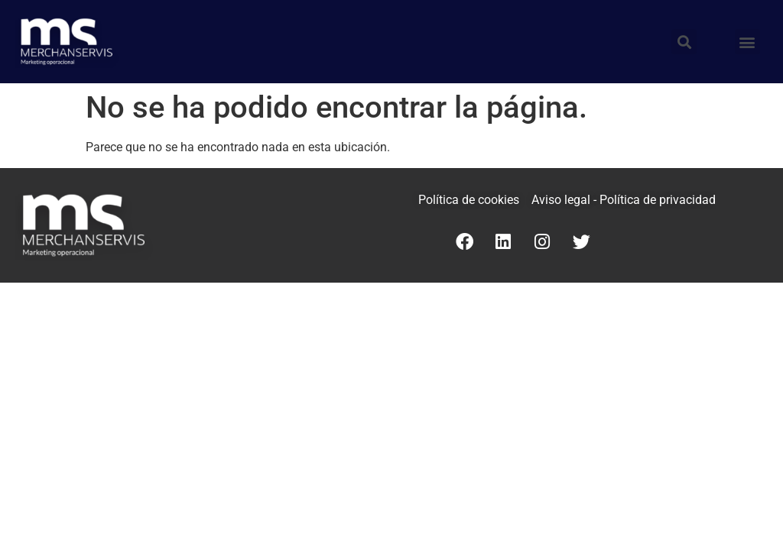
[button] (747, 41)
